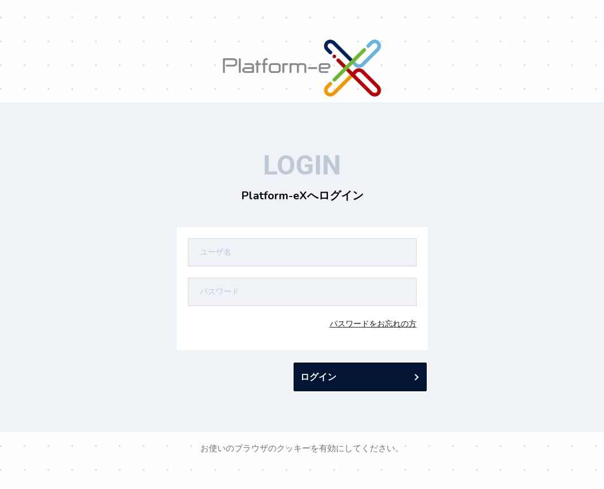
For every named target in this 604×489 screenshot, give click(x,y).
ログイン (318, 377)
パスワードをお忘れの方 (373, 323)
